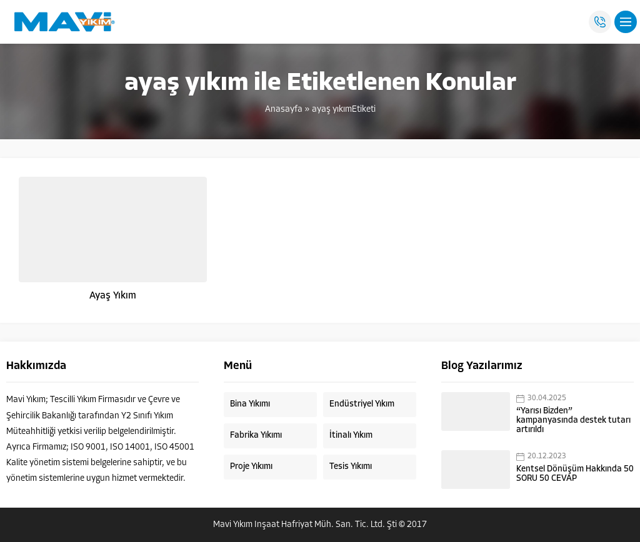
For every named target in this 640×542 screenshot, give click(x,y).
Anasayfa (283, 109)
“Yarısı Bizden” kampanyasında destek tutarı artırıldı (573, 420)
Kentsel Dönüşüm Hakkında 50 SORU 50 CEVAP (575, 474)
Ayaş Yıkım (112, 296)
